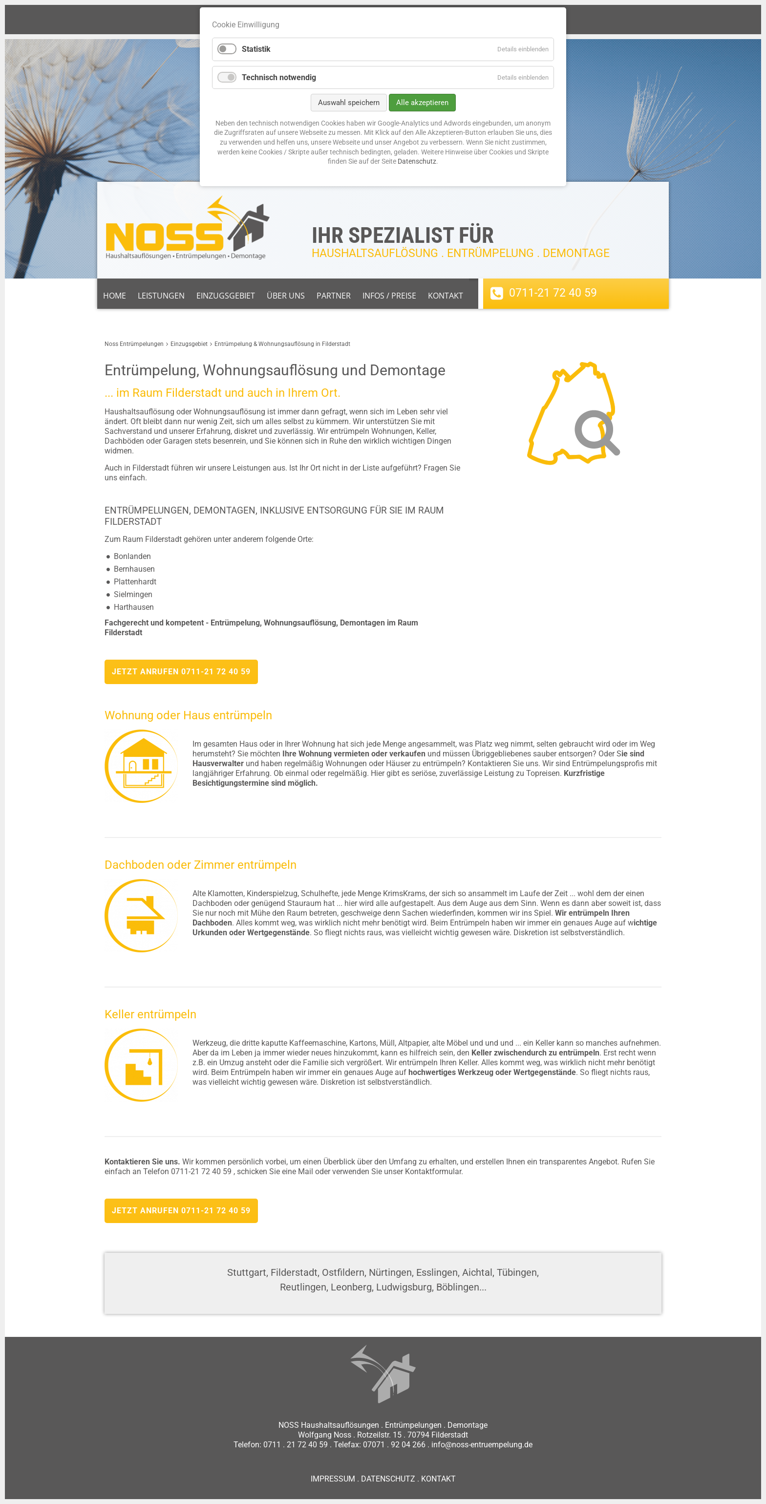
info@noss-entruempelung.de (481, 1444)
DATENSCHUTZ (388, 1478)
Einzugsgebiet (189, 344)
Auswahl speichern (349, 102)
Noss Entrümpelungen (134, 344)
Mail (305, 1171)
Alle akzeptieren (422, 102)
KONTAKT (438, 1478)
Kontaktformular (433, 1171)
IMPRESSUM (333, 1478)
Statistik (256, 49)
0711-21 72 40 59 (553, 293)
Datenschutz (417, 161)
